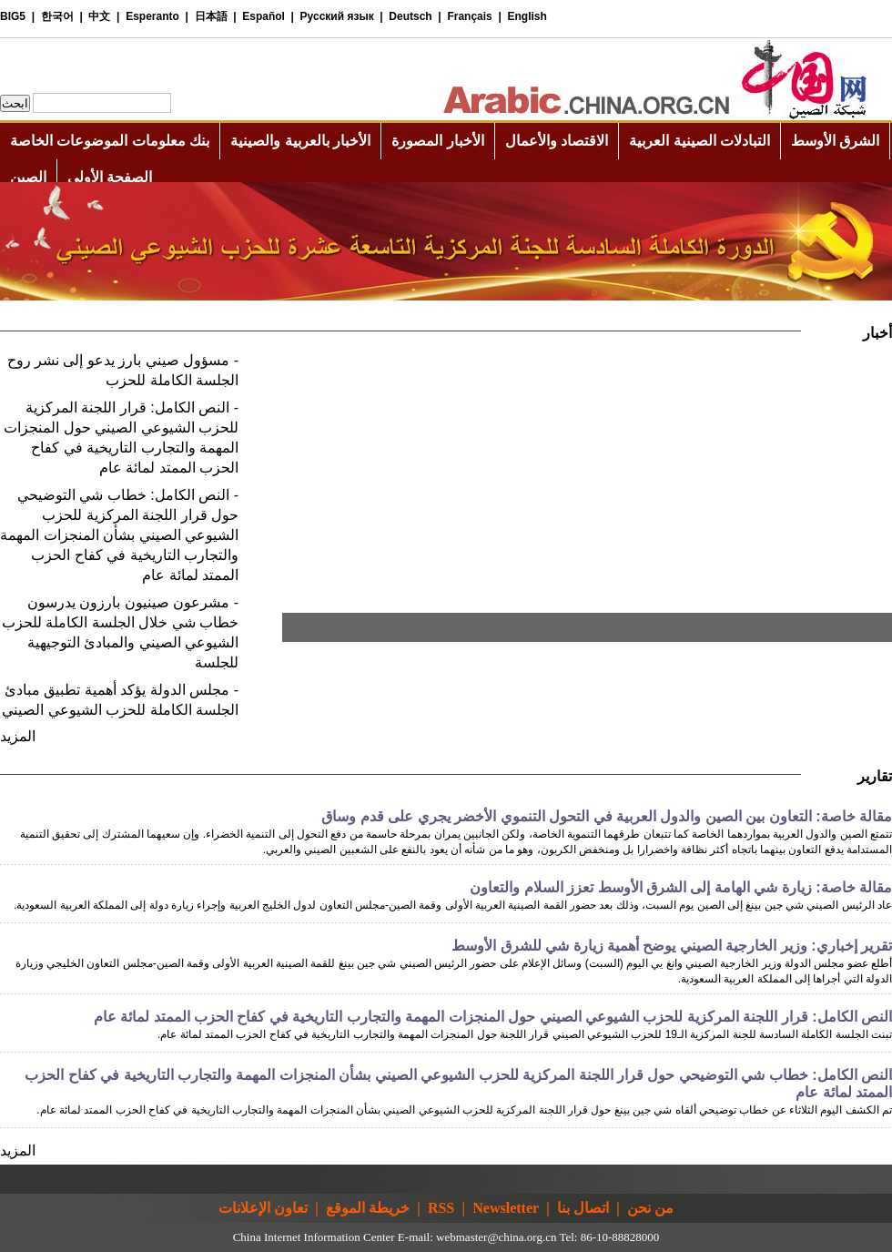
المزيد (17, 736)
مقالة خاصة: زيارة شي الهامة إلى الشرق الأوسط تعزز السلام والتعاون (681, 887)
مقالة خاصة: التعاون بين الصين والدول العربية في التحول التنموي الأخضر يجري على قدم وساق (606, 816)
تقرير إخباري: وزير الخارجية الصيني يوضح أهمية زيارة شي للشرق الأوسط (671, 945)
